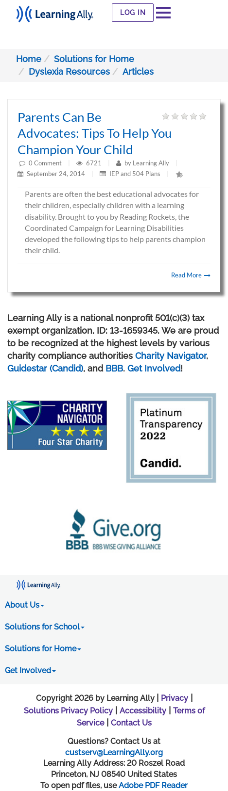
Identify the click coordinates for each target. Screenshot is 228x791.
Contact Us (131, 722)
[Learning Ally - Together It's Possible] (54, 11)
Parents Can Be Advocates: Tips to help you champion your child (95, 133)
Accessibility (143, 710)
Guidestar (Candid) (45, 368)
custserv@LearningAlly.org (114, 752)
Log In (133, 12)
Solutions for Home (94, 59)
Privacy (174, 698)
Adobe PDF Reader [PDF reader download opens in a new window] (153, 785)
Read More (190, 275)
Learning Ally (151, 163)
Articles (138, 71)
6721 (94, 163)
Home (28, 59)
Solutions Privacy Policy (68, 710)
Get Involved (153, 368)
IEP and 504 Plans (134, 174)
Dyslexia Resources (69, 71)
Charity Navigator (170, 356)
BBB (114, 368)
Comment (48, 163)
